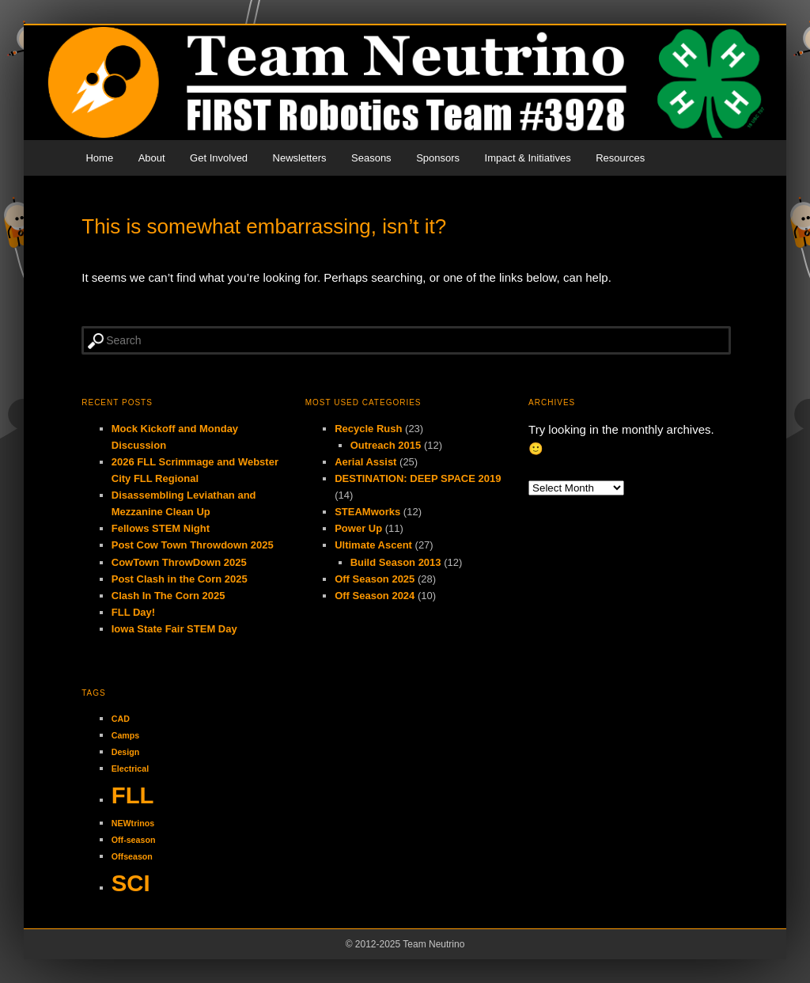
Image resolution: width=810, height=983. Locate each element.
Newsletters (300, 158)
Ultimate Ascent (373, 545)
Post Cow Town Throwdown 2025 (193, 545)
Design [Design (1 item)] (126, 752)
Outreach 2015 (386, 445)
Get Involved (219, 158)
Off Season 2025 (374, 579)
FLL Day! (133, 612)
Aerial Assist (365, 462)
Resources (620, 158)
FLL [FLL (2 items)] (133, 795)
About (151, 158)
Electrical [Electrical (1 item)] (130, 768)
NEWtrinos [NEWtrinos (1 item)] (133, 823)
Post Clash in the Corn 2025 (180, 579)
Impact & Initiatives (528, 158)
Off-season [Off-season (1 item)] (134, 839)
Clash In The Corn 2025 (168, 596)
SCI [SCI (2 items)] (131, 883)
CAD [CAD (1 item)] (121, 718)
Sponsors (438, 158)
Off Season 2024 (374, 596)
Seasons (371, 158)
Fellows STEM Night (161, 528)
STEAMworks (367, 512)
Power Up (358, 528)
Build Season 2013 (395, 562)
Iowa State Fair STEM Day (174, 629)
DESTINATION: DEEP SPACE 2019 (418, 478)
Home (99, 158)
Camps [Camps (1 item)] (126, 735)
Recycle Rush (368, 429)
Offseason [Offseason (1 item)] (132, 856)
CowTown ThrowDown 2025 (179, 562)
